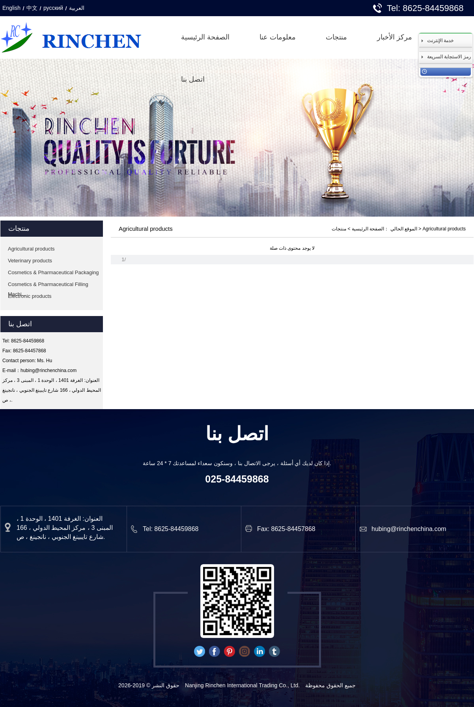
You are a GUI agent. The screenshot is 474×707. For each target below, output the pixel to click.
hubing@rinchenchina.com (49, 370)
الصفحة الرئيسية (205, 37)
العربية (76, 8)
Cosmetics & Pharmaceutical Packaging (53, 272)
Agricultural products (31, 249)
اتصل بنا (193, 79)
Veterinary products (30, 261)
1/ (123, 259)
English (11, 8)
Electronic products (30, 296)
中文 (31, 8)
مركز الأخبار (394, 37)
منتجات (336, 37)
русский (53, 8)
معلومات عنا (277, 37)
